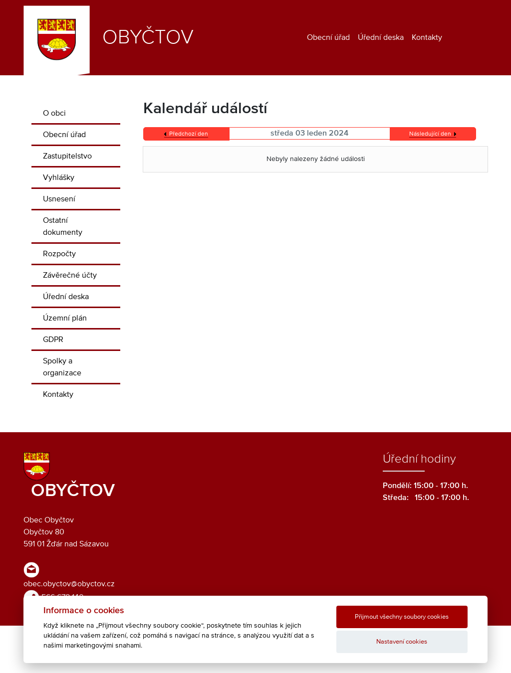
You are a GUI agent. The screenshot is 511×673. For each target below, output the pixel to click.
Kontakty (427, 37)
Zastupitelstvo (67, 156)
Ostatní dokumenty (62, 226)
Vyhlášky (58, 177)
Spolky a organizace (62, 367)
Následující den (430, 134)
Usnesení (59, 199)
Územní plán (65, 318)
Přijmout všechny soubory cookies (402, 617)
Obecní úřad (328, 37)
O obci (54, 113)
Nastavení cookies (401, 642)
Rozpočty (59, 254)
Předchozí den (188, 134)
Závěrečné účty (70, 275)
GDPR (53, 339)
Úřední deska (381, 37)
